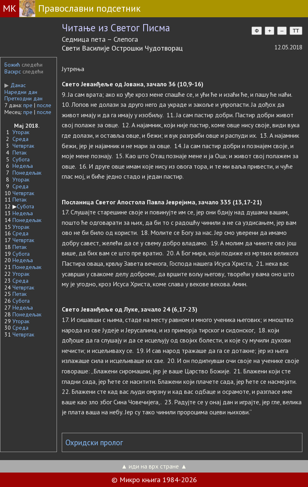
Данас (15, 85)
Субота (21, 159)
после (44, 105)
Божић (12, 64)
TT (296, 31)
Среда (20, 139)
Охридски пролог (94, 442)
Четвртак (23, 145)
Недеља (22, 165)
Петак (19, 152)
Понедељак (26, 172)
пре (27, 105)
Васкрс (12, 71)
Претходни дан (23, 98)
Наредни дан (20, 92)
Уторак (20, 132)
